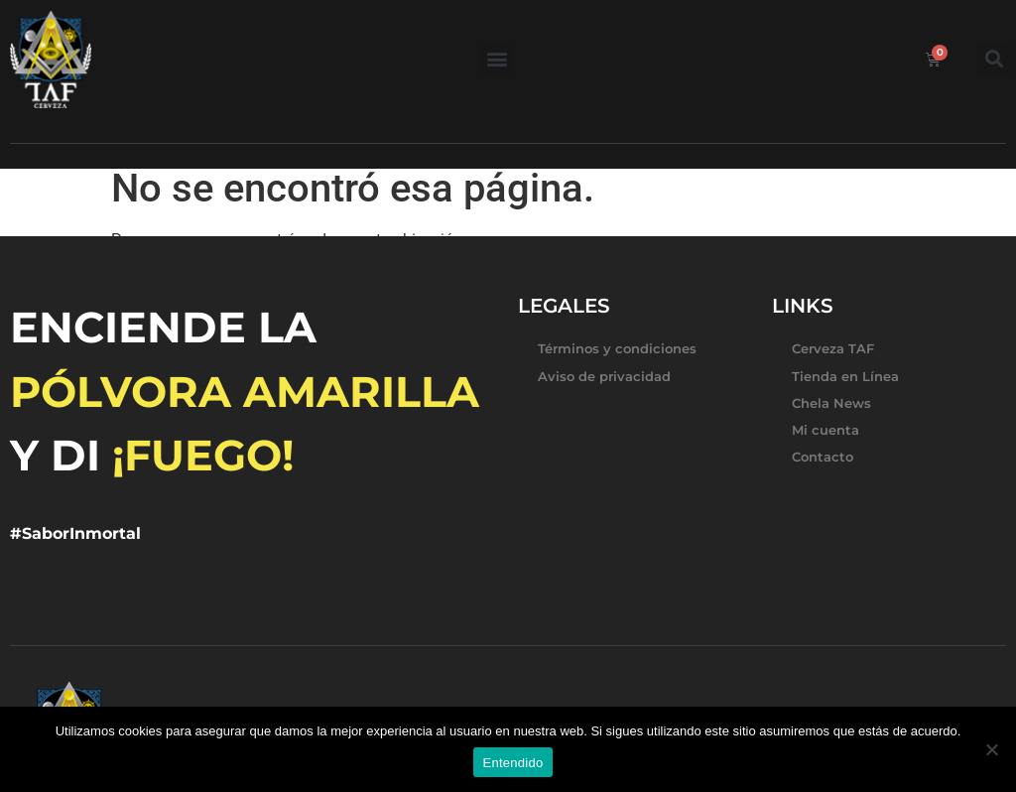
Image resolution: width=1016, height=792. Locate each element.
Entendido (513, 762)
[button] (496, 59)
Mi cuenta (825, 430)
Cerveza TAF (833, 348)
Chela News (831, 403)
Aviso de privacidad (604, 376)
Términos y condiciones (617, 348)
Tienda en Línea (845, 376)
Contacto (822, 456)
